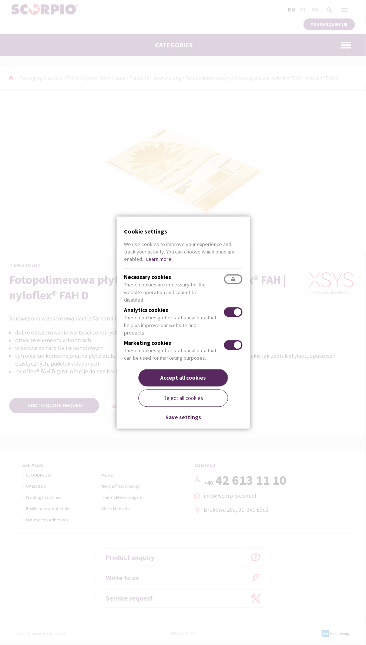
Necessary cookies (147, 277)
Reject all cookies (183, 398)
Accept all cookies (183, 377)
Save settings (183, 417)
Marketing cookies (147, 343)
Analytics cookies (146, 310)
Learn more (158, 259)
